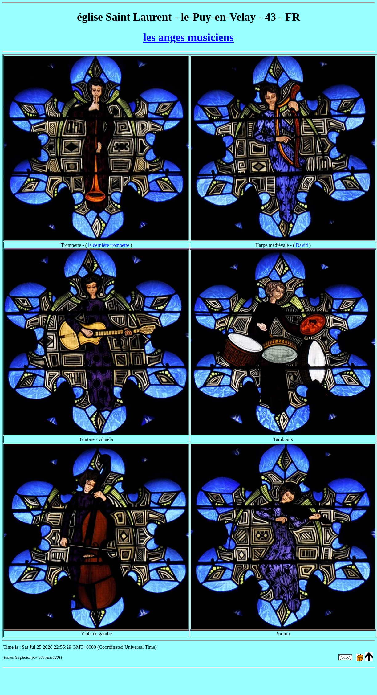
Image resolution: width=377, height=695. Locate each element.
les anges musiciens (188, 37)
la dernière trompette (108, 245)
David (302, 245)
